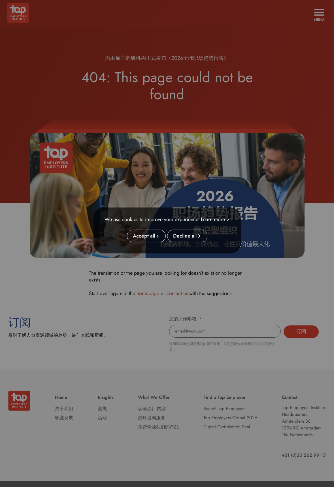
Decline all (185, 236)
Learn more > (215, 219)
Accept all (144, 236)
